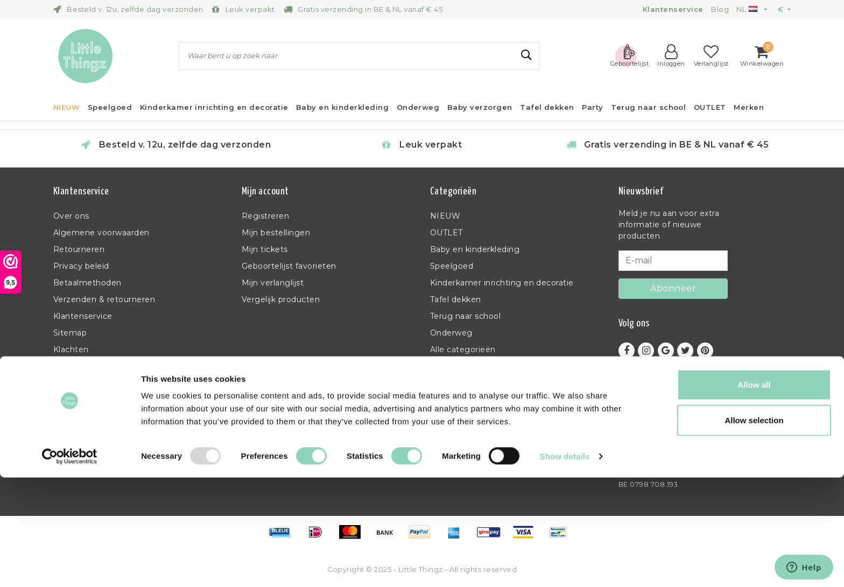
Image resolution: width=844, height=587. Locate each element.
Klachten (71, 349)
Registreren (265, 216)
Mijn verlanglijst (273, 283)
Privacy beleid (81, 266)
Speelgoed (451, 266)
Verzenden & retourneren (104, 299)
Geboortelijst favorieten (289, 266)
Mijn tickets (265, 249)
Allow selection (754, 529)
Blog (720, 9)
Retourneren (78, 249)
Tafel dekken (455, 299)
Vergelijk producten (281, 299)
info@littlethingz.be (659, 447)
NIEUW (445, 216)
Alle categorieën (463, 349)
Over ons (71, 216)
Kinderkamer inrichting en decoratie (502, 283)
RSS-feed (72, 366)
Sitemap (70, 333)
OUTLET (446, 232)
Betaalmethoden (87, 283)
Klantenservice (82, 316)
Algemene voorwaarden (101, 232)
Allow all (754, 494)
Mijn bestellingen (276, 232)
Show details (565, 565)
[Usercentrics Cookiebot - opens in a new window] (70, 566)
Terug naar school (465, 316)
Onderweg (451, 333)
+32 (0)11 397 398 (651, 433)
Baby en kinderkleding (474, 249)
